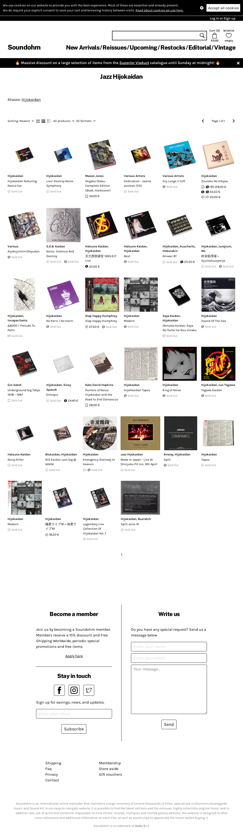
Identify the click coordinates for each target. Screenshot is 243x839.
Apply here (74, 656)
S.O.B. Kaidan (55, 246)
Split (167, 459)
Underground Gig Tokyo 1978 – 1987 (24, 392)
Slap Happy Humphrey (101, 316)
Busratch (144, 519)
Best (127, 256)
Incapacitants (18, 320)
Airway (168, 454)
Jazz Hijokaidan (132, 454)
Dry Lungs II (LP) (174, 181)
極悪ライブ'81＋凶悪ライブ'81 (60, 526)
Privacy (51, 774)
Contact (52, 780)
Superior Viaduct (134, 62)
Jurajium (224, 246)
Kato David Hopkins (99, 385)
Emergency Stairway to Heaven (99, 462)
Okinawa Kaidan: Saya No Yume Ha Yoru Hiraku (179, 328)
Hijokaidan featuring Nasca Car (22, 183)
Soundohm (24, 47)
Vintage (224, 47)
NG (203, 251)
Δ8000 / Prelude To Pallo (21, 328)
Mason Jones (94, 176)
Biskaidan (52, 454)
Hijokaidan (31, 99)
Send (169, 724)
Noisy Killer (16, 459)
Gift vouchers (110, 774)
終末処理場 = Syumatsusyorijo (213, 258)
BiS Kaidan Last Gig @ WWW (60, 462)
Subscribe (74, 729)
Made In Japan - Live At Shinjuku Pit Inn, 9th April (139, 462)
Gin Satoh (15, 385)
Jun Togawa (226, 385)
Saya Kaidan (171, 316)
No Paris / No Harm (59, 321)
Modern (129, 321)
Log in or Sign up (222, 18)
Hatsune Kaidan (96, 246)
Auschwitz (187, 246)
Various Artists (134, 176)
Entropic (52, 394)
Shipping (53, 763)
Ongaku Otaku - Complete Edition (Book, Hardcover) (98, 185)
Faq (48, 768)
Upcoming (143, 47)
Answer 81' (170, 256)
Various (13, 246)
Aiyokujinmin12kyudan (24, 251)
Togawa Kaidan (211, 390)
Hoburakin (170, 251)
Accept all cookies (223, 8)
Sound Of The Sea (213, 321)
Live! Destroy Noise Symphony (59, 183)
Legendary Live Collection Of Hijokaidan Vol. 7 (94, 528)
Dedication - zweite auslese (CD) (137, 183)
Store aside (108, 768)
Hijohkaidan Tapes (137, 390)
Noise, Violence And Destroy (60, 254)
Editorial (199, 47)
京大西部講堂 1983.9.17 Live (100, 258)
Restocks (172, 47)
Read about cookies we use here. (159, 10)
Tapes (205, 459)
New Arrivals (82, 47)
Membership (110, 763)
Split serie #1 (130, 524)
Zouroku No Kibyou (214, 181)
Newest (21, 121)
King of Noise (172, 390)
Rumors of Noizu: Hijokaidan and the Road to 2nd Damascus (101, 394)
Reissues (114, 47)
